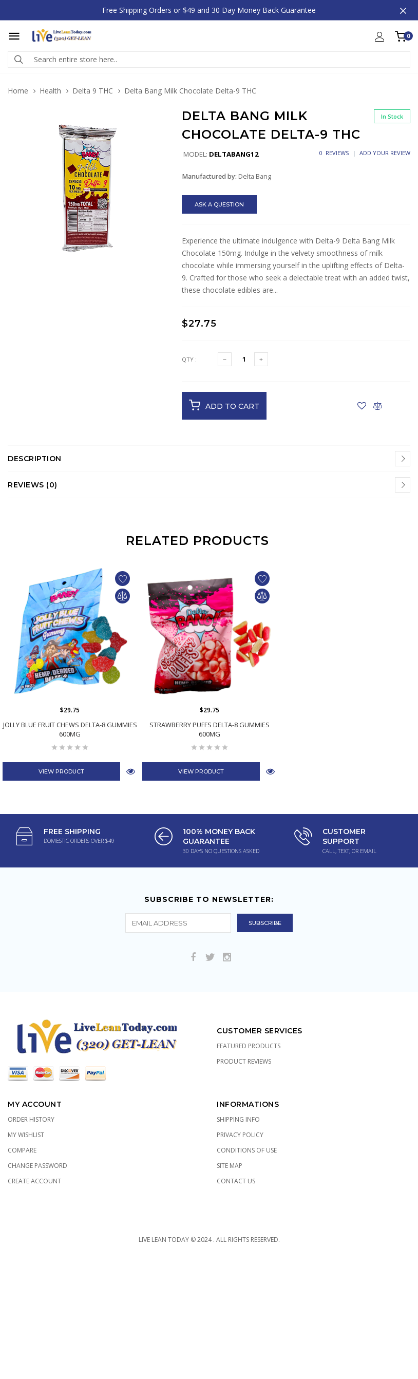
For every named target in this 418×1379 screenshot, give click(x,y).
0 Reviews (334, 153)
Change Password (37, 1165)
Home (18, 91)
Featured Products (248, 1046)
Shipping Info (238, 1119)
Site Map (229, 1165)
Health (50, 91)
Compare (22, 1150)
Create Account (34, 1181)
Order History (31, 1119)
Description (35, 458)
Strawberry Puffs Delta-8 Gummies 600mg (209, 729)
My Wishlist (26, 1134)
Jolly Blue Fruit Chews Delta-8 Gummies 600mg (70, 729)
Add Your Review (384, 153)
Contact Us (236, 1181)
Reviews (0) (33, 484)
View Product (61, 771)
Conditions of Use (247, 1150)
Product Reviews (244, 1061)
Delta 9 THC (92, 91)
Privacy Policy (240, 1134)
